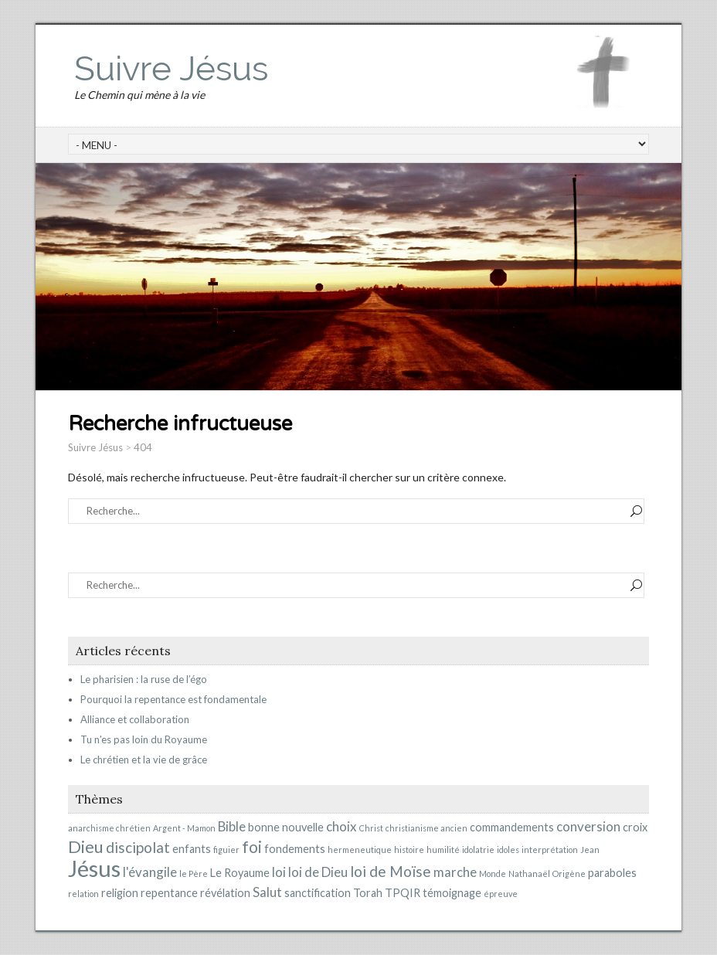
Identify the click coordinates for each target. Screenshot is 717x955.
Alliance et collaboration (134, 719)
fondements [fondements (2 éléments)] (294, 848)
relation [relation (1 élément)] (83, 894)
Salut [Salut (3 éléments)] (267, 892)
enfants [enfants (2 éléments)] (191, 848)
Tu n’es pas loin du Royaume (143, 739)
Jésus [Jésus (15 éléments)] (94, 868)
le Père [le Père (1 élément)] (193, 873)
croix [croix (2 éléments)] (635, 827)
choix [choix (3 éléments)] (341, 826)
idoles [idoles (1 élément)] (508, 850)
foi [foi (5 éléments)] (252, 847)
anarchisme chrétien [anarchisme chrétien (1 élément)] (109, 828)
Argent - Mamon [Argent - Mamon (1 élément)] (184, 828)
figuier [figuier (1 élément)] (226, 850)
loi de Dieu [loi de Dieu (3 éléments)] (318, 872)
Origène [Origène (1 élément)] (569, 873)
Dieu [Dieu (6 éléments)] (86, 846)
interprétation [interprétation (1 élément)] (550, 850)
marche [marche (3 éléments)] (455, 872)
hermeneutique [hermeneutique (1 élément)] (360, 850)
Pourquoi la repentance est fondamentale (173, 699)
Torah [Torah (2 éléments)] (367, 892)
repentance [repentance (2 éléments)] (169, 892)
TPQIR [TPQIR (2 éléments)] (402, 892)
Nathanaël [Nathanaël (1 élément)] (529, 873)
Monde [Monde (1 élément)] (492, 873)
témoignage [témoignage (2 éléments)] (452, 892)
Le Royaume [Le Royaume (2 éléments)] (240, 872)
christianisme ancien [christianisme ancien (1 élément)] (426, 828)
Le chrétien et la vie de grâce (143, 759)
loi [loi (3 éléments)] (279, 872)
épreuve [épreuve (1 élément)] (501, 894)
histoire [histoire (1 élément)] (409, 850)
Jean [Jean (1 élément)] (590, 850)
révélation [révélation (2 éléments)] (225, 892)
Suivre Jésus (171, 68)
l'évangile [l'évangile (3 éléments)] (150, 872)
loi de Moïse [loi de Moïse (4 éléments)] (390, 871)
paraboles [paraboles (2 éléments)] (612, 872)
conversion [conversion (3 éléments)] (588, 826)
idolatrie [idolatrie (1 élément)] (478, 850)
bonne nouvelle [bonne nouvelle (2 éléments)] (286, 827)
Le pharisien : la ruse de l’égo (143, 679)
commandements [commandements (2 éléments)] (512, 827)
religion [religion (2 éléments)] (119, 892)
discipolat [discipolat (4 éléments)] (138, 847)
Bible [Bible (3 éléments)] (232, 826)
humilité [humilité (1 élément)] (443, 850)
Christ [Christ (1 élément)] (371, 828)
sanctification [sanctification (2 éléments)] (317, 892)
